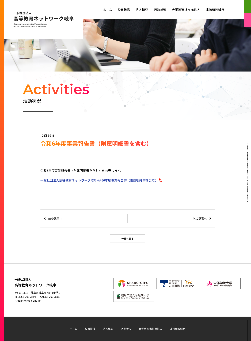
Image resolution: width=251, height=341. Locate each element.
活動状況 (160, 9)
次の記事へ (200, 218)
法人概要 (142, 9)
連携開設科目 (215, 9)
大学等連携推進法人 (186, 9)
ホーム (107, 9)
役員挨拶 (123, 9)
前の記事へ (55, 218)
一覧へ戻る (127, 238)
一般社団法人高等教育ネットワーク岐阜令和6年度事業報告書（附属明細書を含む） (99, 180)
